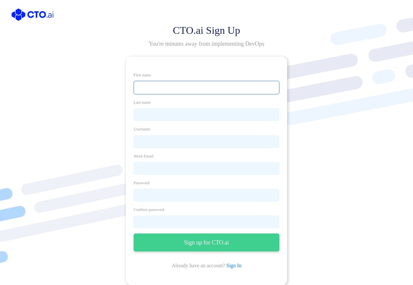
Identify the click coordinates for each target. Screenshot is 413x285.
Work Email (144, 156)
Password (141, 183)
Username (142, 129)
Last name (142, 102)
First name (142, 75)
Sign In (234, 265)
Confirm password (149, 209)
